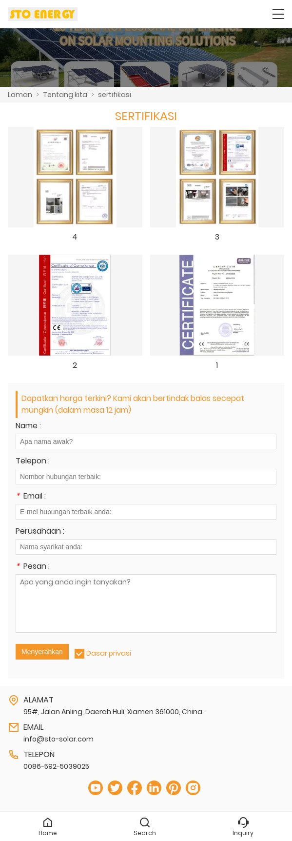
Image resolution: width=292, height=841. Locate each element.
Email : (31, 496)
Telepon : (33, 461)
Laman (20, 95)
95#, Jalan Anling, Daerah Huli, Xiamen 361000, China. (113, 712)
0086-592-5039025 (56, 766)
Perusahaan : (40, 532)
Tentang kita (65, 95)
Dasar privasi (108, 653)
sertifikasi (114, 95)
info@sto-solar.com (58, 739)
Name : (28, 426)
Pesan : (33, 567)
